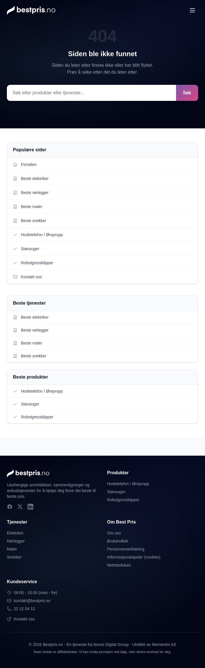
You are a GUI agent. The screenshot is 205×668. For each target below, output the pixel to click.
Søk (187, 92)
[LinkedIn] (30, 507)
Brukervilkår (117, 541)
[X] (20, 507)
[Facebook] (10, 507)
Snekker (14, 557)
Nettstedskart (119, 565)
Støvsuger (116, 491)
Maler (12, 549)
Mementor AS (164, 644)
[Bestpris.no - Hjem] (31, 10)
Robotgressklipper (123, 499)
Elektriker (15, 533)
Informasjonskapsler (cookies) (134, 557)
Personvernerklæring (126, 549)
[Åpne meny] (192, 10)
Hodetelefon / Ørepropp (128, 483)
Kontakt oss (21, 619)
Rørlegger (16, 541)
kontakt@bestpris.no (28, 600)
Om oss (114, 533)
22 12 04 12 (21, 608)
